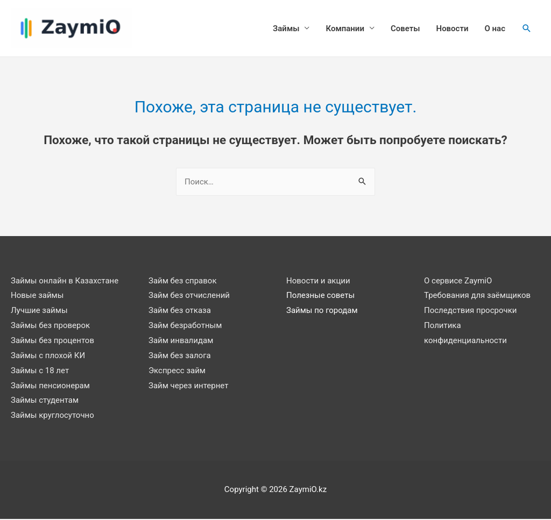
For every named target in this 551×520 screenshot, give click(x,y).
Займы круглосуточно (52, 416)
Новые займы (37, 296)
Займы (286, 29)
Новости (452, 29)
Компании (345, 29)
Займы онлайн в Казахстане (64, 281)
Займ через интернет (188, 386)
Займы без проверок (50, 326)
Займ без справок (183, 281)
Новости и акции (318, 281)
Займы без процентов (52, 341)
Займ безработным (185, 326)
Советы (405, 29)
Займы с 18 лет (40, 371)
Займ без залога (180, 356)
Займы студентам (45, 401)
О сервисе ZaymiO (458, 281)
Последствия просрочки (470, 311)
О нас (495, 29)
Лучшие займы (39, 311)
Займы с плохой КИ (48, 356)
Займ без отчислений (189, 296)
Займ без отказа (180, 311)
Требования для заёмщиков (477, 296)
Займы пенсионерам (50, 386)
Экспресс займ (177, 371)
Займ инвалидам (181, 341)
